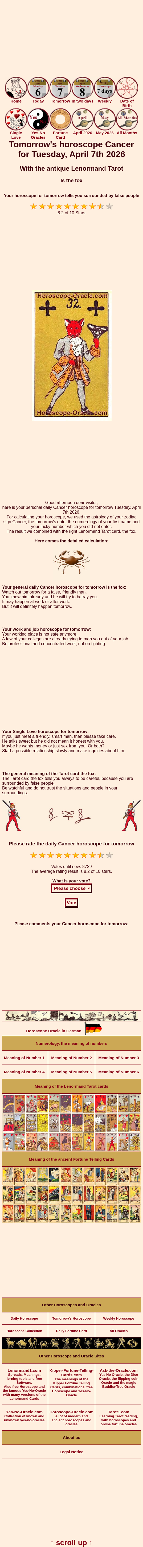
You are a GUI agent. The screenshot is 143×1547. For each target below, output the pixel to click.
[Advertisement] (71, 39)
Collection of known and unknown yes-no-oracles (24, 1413)
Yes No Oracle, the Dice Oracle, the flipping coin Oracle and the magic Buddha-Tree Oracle (118, 1376)
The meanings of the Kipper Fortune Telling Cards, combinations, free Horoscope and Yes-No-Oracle (71, 1380)
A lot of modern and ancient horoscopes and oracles (71, 1415)
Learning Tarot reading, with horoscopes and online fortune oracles (118, 1415)
